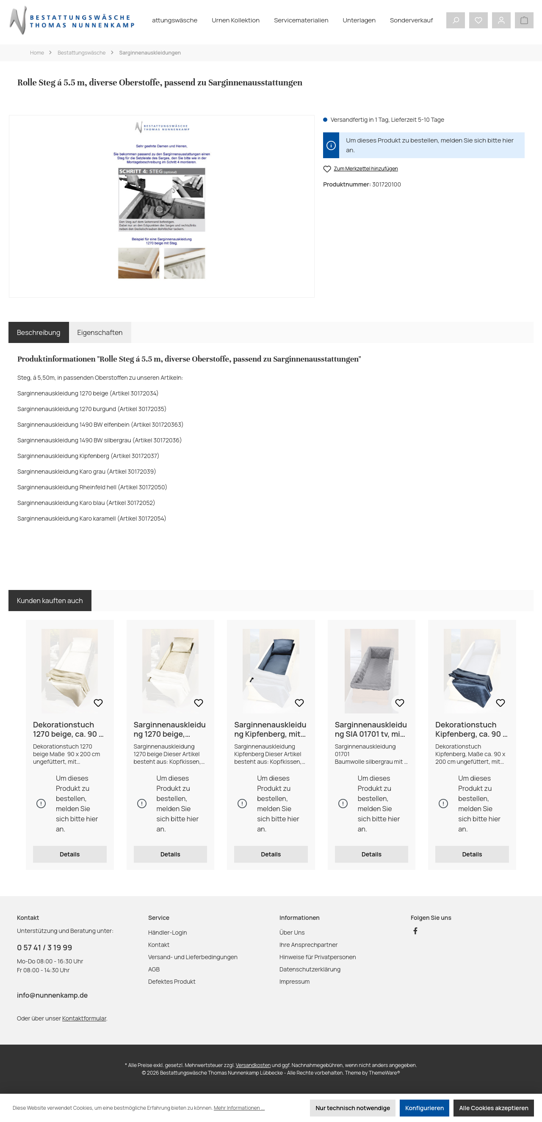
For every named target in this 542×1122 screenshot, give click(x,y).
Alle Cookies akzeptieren (493, 1108)
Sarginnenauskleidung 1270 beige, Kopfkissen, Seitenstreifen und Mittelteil (170, 729)
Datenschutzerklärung (309, 969)
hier (508, 140)
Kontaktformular (84, 1018)
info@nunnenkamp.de (52, 995)
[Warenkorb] (524, 20)
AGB (154, 969)
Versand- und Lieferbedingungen (193, 957)
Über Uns (292, 932)
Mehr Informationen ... (239, 1107)
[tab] (38, 332)
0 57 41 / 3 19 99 (44, 947)
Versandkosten (253, 1065)
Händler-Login (167, 932)
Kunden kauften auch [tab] (50, 600)
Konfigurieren (424, 1108)
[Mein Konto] (501, 20)
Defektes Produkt (172, 981)
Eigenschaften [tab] (100, 332)
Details (70, 854)
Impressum (294, 981)
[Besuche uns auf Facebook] (415, 930)
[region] (162, 206)
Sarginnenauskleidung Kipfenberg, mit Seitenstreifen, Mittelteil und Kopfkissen (270, 729)
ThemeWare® (384, 1072)
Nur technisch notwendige (352, 1108)
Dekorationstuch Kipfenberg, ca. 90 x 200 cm (470, 729)
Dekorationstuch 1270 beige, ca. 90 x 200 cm (68, 729)
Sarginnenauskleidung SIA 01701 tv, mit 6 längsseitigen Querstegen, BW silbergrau (371, 729)
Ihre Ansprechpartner (308, 945)
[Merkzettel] (478, 20)
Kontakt (158, 945)
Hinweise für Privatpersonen (317, 957)
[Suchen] (455, 20)
